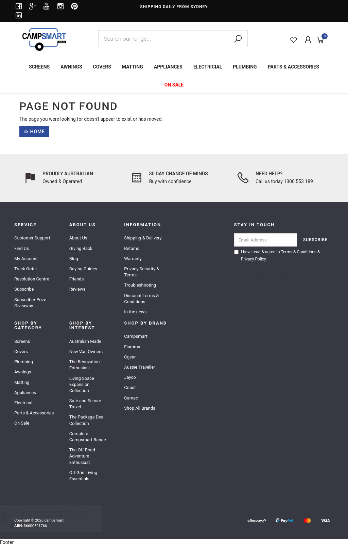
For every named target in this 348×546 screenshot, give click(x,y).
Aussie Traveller (139, 367)
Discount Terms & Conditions (141, 298)
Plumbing (23, 361)
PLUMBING (245, 67)
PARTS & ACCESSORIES (293, 67)
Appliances (25, 392)
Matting (22, 382)
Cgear (130, 356)
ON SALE (174, 84)
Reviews (77, 289)
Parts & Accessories (34, 412)
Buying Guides (83, 268)
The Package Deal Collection (87, 420)
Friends (76, 278)
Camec (131, 398)
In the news (135, 311)
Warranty (133, 258)
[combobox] (173, 38)
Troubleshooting (140, 285)
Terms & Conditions (298, 252)
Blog (73, 258)
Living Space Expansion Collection (81, 384)
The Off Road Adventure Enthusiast (82, 456)
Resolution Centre (31, 278)
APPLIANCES (168, 67)
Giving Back (80, 248)
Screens (22, 341)
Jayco (130, 377)
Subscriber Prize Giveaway (30, 302)
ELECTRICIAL (207, 67)
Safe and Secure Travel (85, 403)
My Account (26, 258)
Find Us (21, 248)
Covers (21, 351)
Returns (131, 248)
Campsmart (135, 336)
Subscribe (24, 289)
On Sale (21, 423)
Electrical (23, 402)
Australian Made (85, 341)
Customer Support (32, 237)
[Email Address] (265, 240)
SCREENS (39, 67)
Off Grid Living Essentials (83, 475)
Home (34, 131)
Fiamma (132, 346)
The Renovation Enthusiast (84, 364)
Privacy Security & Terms (141, 271)
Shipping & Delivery (142, 237)
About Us (78, 237)
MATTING (132, 67)
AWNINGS (71, 67)
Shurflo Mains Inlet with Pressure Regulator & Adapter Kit (57, 517)
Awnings (22, 371)
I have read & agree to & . (277, 255)
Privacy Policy (253, 259)
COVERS (102, 67)
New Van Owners (86, 351)
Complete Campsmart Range (87, 436)
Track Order (25, 268)
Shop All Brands (139, 408)
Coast (130, 387)
